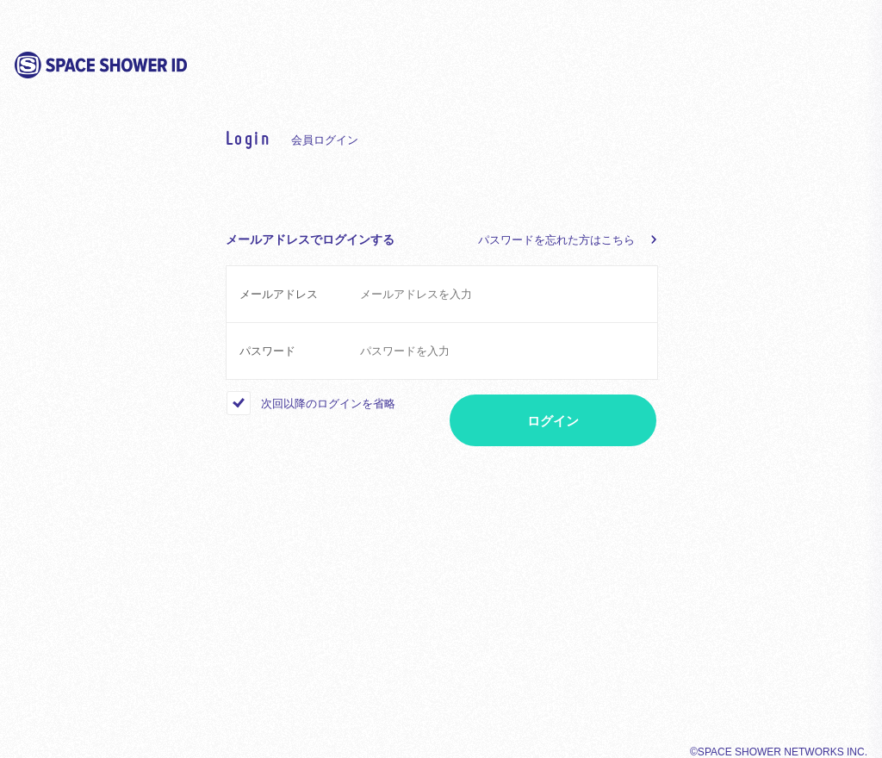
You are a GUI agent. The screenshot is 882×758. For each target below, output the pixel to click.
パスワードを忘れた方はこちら (556, 239)
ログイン (553, 420)
